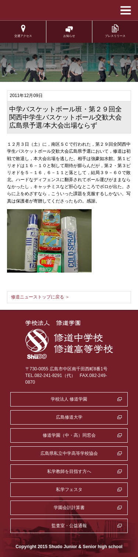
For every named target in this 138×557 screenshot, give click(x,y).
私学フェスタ (69, 489)
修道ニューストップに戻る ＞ (40, 297)
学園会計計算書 (69, 507)
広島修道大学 (69, 417)
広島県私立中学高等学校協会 (69, 453)
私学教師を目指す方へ (69, 471)
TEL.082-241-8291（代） (50, 375)
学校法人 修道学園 (69, 399)
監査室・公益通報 (69, 525)
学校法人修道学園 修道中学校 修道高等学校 (69, 10)
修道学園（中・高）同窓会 (69, 435)
